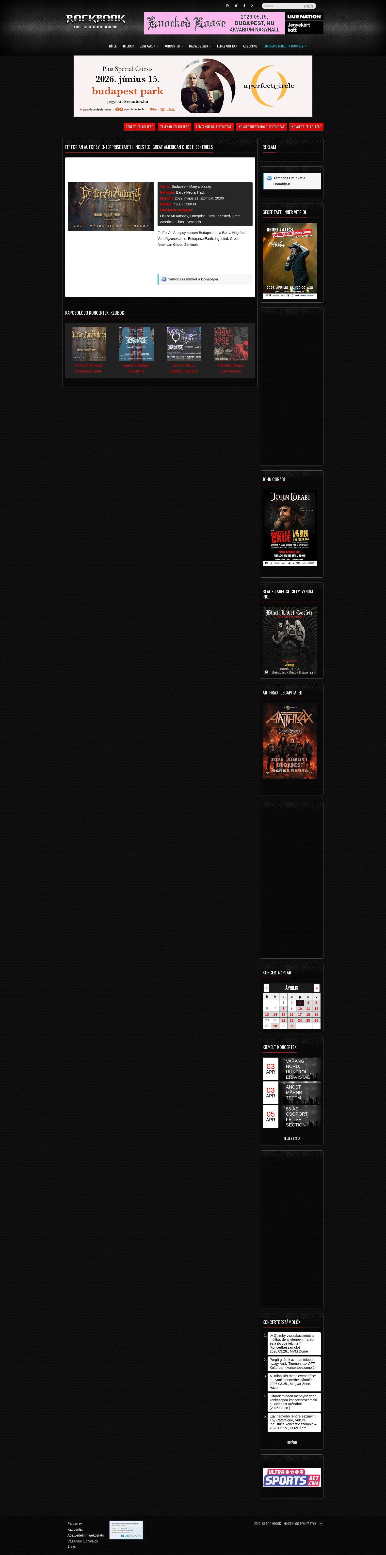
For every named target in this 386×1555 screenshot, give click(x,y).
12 (316, 1009)
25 (308, 1020)
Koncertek (173, 46)
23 (292, 1020)
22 (283, 1020)
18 (308, 1014)
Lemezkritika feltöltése (214, 126)
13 (267, 1014)
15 (283, 1014)
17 (300, 1014)
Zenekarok (149, 46)
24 (300, 1020)
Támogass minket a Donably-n (284, 46)
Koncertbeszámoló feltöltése (261, 126)
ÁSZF (71, 1547)
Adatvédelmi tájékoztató (85, 1535)
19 (316, 1014)
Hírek (113, 46)
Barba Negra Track (190, 192)
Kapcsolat (74, 1529)
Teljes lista (291, 1138)
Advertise (250, 46)
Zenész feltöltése (139, 126)
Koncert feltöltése (306, 126)
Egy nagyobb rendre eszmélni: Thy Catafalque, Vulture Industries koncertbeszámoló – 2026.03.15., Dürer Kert (293, 1422)
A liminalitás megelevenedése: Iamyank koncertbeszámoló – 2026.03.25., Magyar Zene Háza (293, 1382)
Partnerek (74, 1523)
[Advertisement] (205, 262)
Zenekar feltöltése (174, 126)
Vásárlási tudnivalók (82, 1541)
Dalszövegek (200, 46)
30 (292, 1026)
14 (275, 1014)
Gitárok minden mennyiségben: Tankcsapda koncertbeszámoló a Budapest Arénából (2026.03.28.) (293, 1402)
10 (300, 1009)
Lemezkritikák (227, 46)
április (291, 987)
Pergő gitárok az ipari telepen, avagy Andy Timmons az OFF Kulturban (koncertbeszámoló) (293, 1364)
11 (308, 1009)
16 (292, 1014)
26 (316, 1020)
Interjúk (128, 46)
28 (275, 1026)
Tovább (291, 1442)
